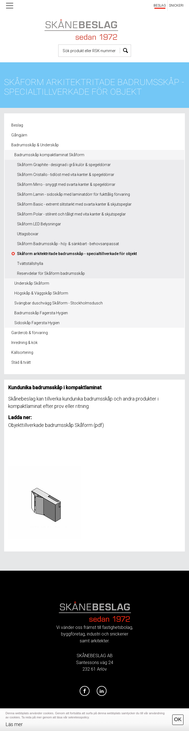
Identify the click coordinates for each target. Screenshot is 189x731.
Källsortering (22, 352)
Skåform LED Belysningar (39, 224)
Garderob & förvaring (29, 333)
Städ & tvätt (21, 362)
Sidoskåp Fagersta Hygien (37, 323)
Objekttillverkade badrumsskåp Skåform (50, 425)
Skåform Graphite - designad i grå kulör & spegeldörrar (64, 165)
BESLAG (160, 5)
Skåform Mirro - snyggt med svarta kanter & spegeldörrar (66, 184)
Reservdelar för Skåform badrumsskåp (51, 273)
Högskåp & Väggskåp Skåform (41, 293)
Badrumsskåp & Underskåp (35, 145)
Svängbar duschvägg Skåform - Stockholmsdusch (58, 303)
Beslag (17, 125)
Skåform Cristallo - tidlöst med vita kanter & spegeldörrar (65, 174)
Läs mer (14, 724)
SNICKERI (176, 5)
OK (178, 719)
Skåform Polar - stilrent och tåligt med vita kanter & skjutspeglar (71, 214)
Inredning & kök (24, 342)
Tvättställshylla (30, 263)
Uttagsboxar (27, 234)
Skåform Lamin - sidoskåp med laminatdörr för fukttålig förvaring (73, 194)
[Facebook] (84, 691)
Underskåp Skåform (31, 283)
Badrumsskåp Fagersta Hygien (41, 313)
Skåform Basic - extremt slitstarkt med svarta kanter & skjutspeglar (74, 204)
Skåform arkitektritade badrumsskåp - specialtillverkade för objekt (77, 253)
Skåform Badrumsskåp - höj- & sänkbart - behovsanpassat (68, 244)
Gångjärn (19, 135)
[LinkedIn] (101, 691)
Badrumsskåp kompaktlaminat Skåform (49, 155)
